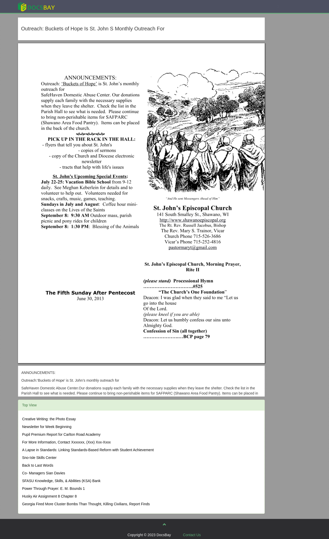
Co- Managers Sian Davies (43, 473)
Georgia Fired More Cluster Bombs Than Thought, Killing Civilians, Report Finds (86, 504)
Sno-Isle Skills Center (39, 458)
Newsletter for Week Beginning (46, 427)
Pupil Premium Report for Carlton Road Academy (61, 434)
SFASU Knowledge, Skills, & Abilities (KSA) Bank (61, 481)
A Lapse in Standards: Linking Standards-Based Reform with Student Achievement (88, 450)
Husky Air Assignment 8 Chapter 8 (49, 496)
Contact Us (192, 535)
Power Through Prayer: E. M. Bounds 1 (53, 488)
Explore (75, 6)
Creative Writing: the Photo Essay (49, 419)
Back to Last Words (37, 465)
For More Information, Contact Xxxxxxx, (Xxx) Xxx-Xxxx (66, 442)
